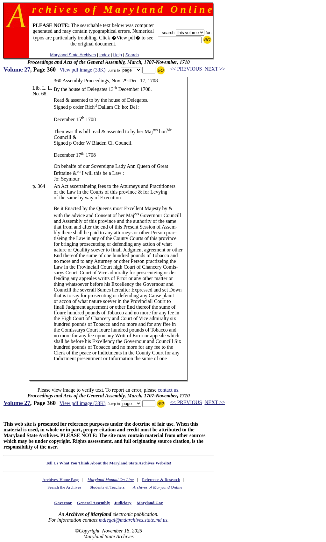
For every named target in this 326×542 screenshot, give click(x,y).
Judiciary (122, 502)
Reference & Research (161, 479)
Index (104, 54)
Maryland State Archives (73, 54)
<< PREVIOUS (186, 69)
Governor (63, 502)
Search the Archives (64, 487)
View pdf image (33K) (82, 69)
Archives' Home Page (60, 479)
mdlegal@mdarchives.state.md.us (133, 520)
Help (117, 54)
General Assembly (93, 502)
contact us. (168, 390)
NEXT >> (214, 69)
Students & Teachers (106, 487)
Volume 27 (17, 69)
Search (132, 54)
